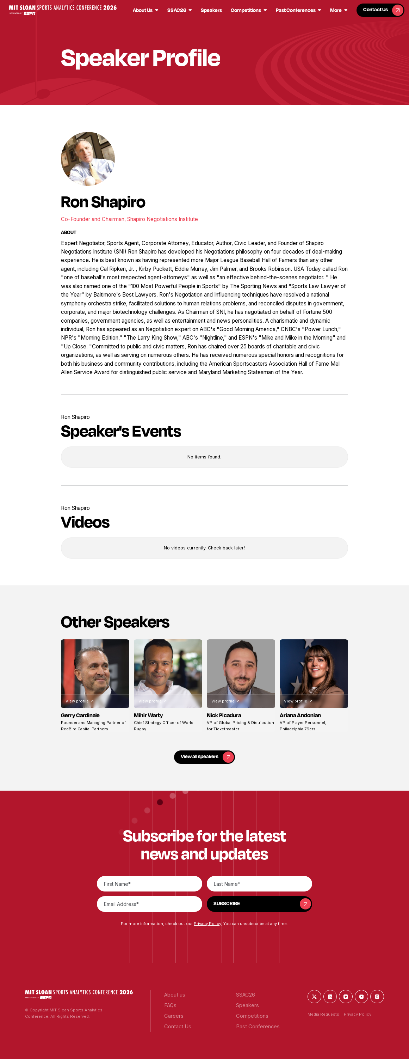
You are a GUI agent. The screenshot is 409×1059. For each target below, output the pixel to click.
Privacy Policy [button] (207, 923)
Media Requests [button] (323, 1014)
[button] (62, 9)
